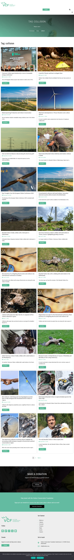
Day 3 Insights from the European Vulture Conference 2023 (18, 193)
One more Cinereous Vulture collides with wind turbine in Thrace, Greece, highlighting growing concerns (54, 233)
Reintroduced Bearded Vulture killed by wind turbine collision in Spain (55, 154)
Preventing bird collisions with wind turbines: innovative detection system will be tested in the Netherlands (53, 194)
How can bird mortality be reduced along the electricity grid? (18, 154)
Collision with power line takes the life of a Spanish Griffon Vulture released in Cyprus (18, 315)
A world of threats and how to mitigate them (51, 73)
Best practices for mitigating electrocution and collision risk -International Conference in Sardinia (18, 274)
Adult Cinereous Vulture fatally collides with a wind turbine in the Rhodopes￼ (18, 356)
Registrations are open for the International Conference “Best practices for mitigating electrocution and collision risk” (55, 315)
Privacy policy (40, 557)
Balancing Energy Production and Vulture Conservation (17, 113)
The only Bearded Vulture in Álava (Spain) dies (51, 439)
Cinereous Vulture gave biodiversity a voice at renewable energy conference (17, 74)
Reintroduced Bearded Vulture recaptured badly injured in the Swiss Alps (55, 397)
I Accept (33, 557)
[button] (70, 10)
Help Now (37, 484)
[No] (72, 556)
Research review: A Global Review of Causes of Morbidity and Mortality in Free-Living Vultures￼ (55, 356)
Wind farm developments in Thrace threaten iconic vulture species (54, 113)
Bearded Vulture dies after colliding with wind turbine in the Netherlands (54, 274)
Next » (39, 458)
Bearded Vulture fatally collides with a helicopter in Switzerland (15, 233)
